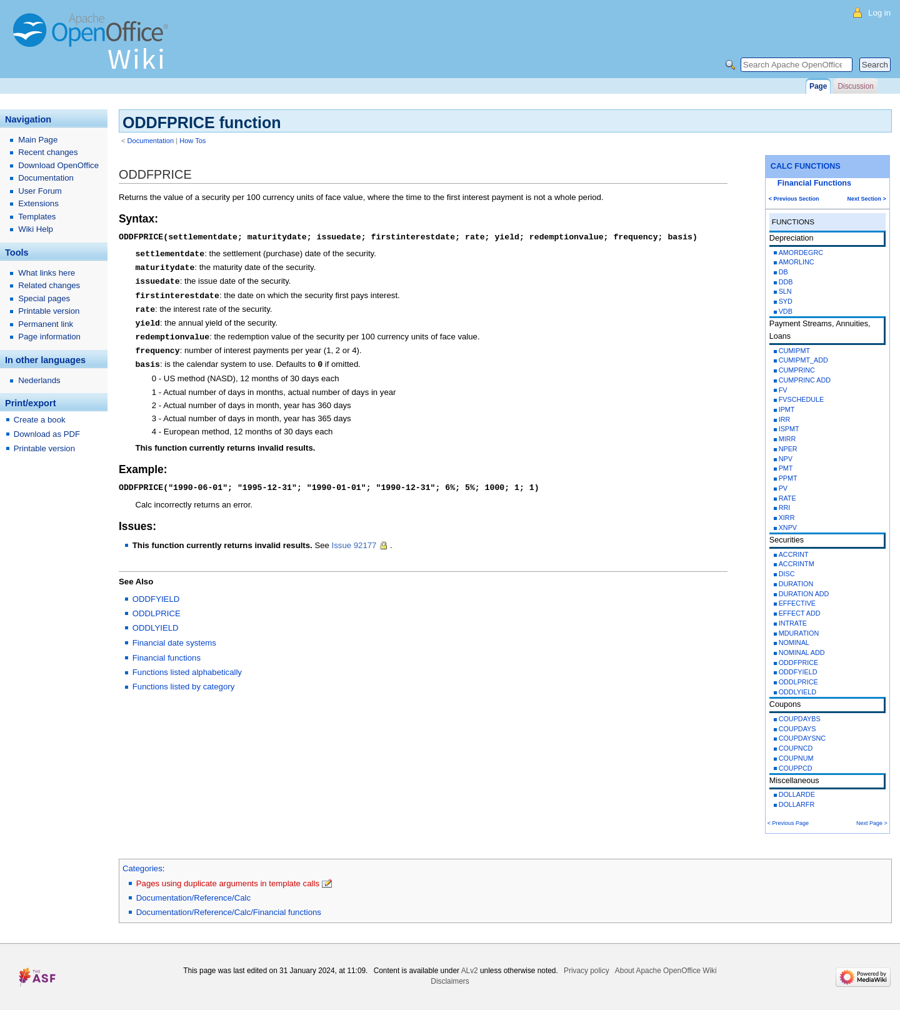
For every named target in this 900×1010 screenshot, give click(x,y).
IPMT (787, 409)
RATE (787, 498)
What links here (46, 273)
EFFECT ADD (800, 613)
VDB (785, 311)
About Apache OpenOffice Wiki (666, 970)
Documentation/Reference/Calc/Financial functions (228, 912)
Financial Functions (814, 183)
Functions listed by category (183, 679)
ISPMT (789, 428)
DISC (787, 574)
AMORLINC (796, 262)
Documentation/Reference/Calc (193, 897)
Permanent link (45, 324)
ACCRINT (794, 554)
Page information (49, 336)
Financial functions (166, 651)
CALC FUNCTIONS (806, 166)
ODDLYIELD (797, 692)
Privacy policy (586, 970)
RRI (785, 507)
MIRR (787, 438)
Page (818, 86)
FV (783, 390)
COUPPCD (795, 768)
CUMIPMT (794, 350)
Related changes (49, 285)
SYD (785, 301)
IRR (785, 419)
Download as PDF (47, 434)
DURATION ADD (804, 594)
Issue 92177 (355, 538)
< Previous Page (788, 823)
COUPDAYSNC (802, 738)
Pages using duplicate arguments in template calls (227, 883)
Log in (879, 13)
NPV (785, 458)
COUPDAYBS (800, 718)
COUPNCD (796, 748)
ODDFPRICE (799, 662)
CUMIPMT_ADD (803, 360)
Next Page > (872, 823)
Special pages (44, 298)
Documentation (151, 140)
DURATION (796, 584)
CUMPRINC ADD (805, 380)
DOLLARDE (797, 794)
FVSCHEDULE (801, 399)
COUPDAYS (797, 728)
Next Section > (867, 199)
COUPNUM (796, 758)
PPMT (788, 478)
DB (783, 272)
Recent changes (48, 152)
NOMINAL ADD (802, 652)
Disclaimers (450, 981)
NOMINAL (794, 642)
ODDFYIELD (798, 672)
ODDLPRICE (798, 682)
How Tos (192, 140)
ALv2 (469, 970)
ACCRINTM (796, 564)
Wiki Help (35, 229)
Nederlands (39, 380)
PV (783, 488)
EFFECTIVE (797, 603)
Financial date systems (174, 636)
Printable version (48, 311)
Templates (37, 216)
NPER (788, 448)
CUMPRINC (797, 370)
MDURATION (799, 633)
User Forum (40, 191)
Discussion (855, 86)
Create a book (40, 419)
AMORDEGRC (801, 252)
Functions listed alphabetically (187, 665)
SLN (785, 291)
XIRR (787, 517)
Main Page (38, 139)
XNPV (788, 527)
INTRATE (793, 623)
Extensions (38, 203)
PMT (786, 468)
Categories (142, 868)
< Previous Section (794, 199)
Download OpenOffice (58, 165)
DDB (786, 282)
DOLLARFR (797, 804)
